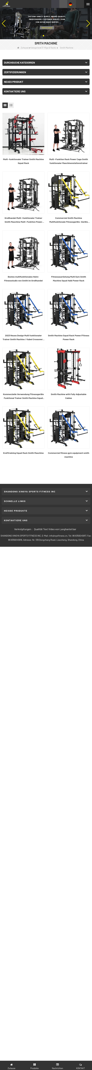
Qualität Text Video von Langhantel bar (55, 529)
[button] (43, 35)
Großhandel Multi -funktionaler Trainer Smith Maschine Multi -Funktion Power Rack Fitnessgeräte (23, 220)
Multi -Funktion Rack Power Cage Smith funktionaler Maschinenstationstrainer (68, 161)
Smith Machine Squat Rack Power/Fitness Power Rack (68, 337)
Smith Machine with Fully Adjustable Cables (68, 396)
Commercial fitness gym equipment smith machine (68, 455)
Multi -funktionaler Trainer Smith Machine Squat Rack (23, 161)
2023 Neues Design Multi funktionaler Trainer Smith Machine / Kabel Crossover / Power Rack (23, 337)
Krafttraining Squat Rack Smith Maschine (23, 453)
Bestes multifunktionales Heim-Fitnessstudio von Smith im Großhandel (23, 278)
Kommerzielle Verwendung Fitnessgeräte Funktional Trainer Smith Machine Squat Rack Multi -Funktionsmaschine (23, 396)
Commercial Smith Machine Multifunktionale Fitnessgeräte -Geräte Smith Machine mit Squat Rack (68, 220)
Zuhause (22, 47)
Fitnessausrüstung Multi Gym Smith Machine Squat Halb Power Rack (68, 278)
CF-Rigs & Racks (48, 47)
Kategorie (34, 47)
